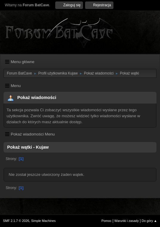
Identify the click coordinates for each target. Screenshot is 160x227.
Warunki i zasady (126, 221)
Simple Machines (43, 221)
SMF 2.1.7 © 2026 (16, 221)
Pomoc (106, 221)
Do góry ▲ (149, 221)
